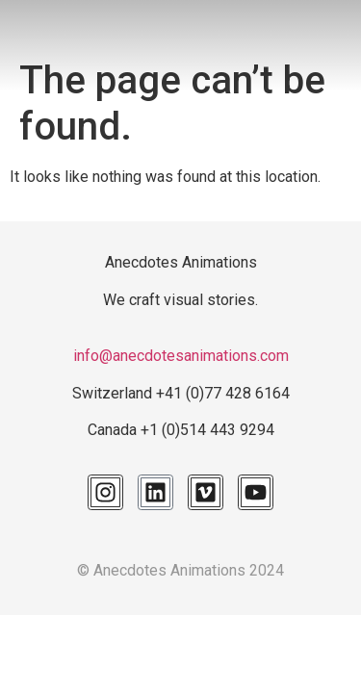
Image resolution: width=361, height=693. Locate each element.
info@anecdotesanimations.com (181, 355)
